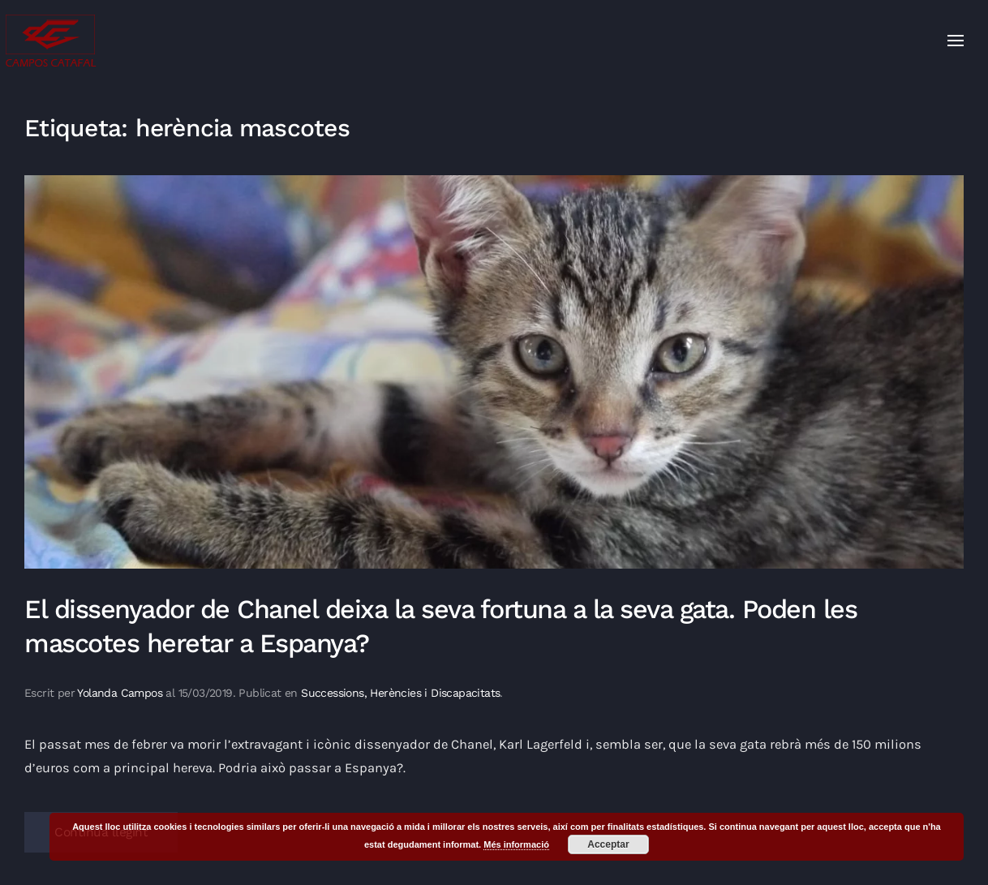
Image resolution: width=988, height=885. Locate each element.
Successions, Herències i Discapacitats (400, 692)
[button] (955, 40)
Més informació (516, 844)
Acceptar (608, 844)
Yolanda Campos (119, 692)
